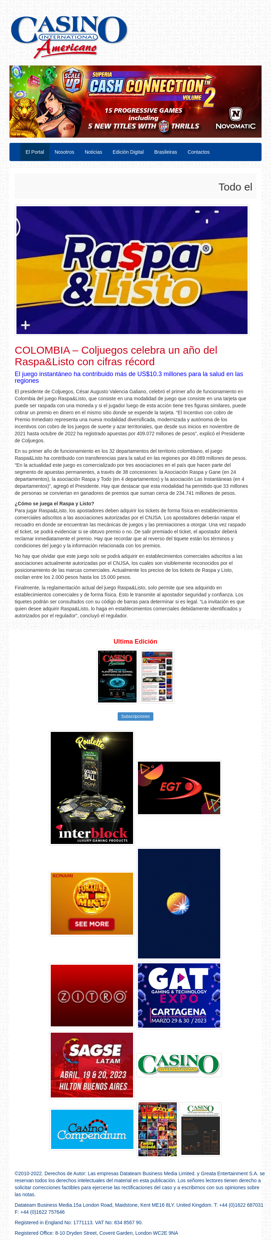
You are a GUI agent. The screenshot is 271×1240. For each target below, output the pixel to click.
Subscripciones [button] (135, 716)
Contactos (199, 152)
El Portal (35, 152)
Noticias (93, 152)
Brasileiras (165, 152)
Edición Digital (128, 152)
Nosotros (64, 152)
